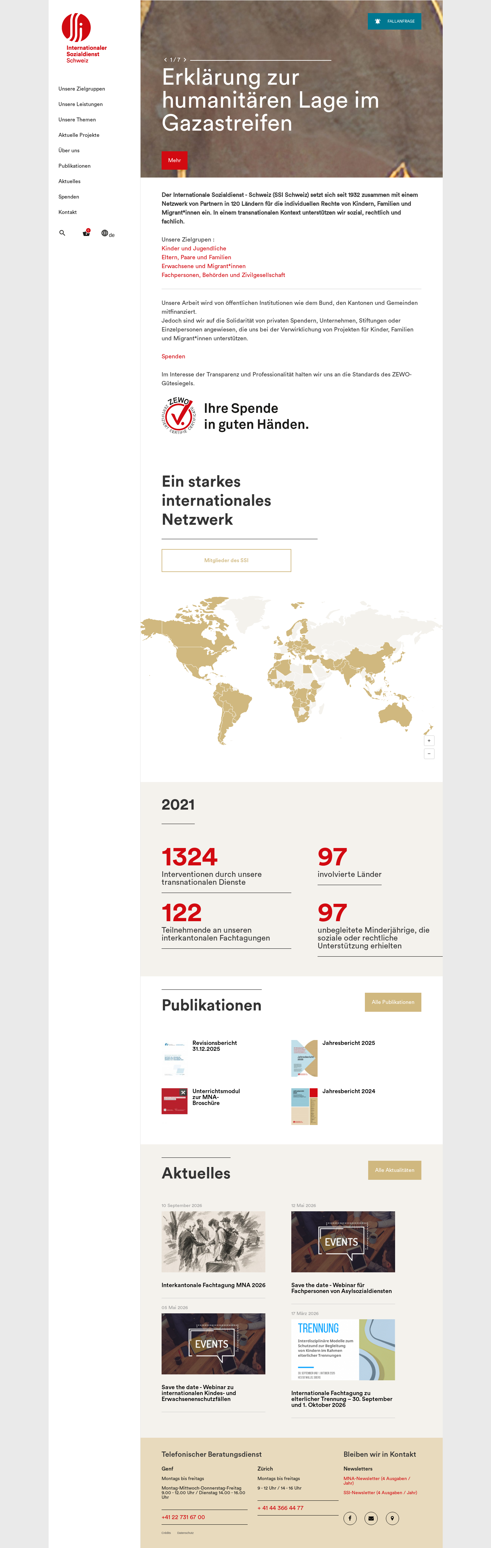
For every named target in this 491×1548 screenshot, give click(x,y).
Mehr (174, 160)
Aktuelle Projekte (79, 135)
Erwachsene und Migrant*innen (204, 266)
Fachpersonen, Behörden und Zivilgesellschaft (223, 275)
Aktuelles (69, 181)
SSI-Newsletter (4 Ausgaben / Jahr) (380, 1493)
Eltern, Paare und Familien (196, 257)
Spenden (68, 197)
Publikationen (74, 166)
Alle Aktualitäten (394, 1170)
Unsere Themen (77, 119)
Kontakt (67, 212)
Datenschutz (185, 1533)
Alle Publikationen (393, 1002)
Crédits (166, 1533)
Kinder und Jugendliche (194, 248)
